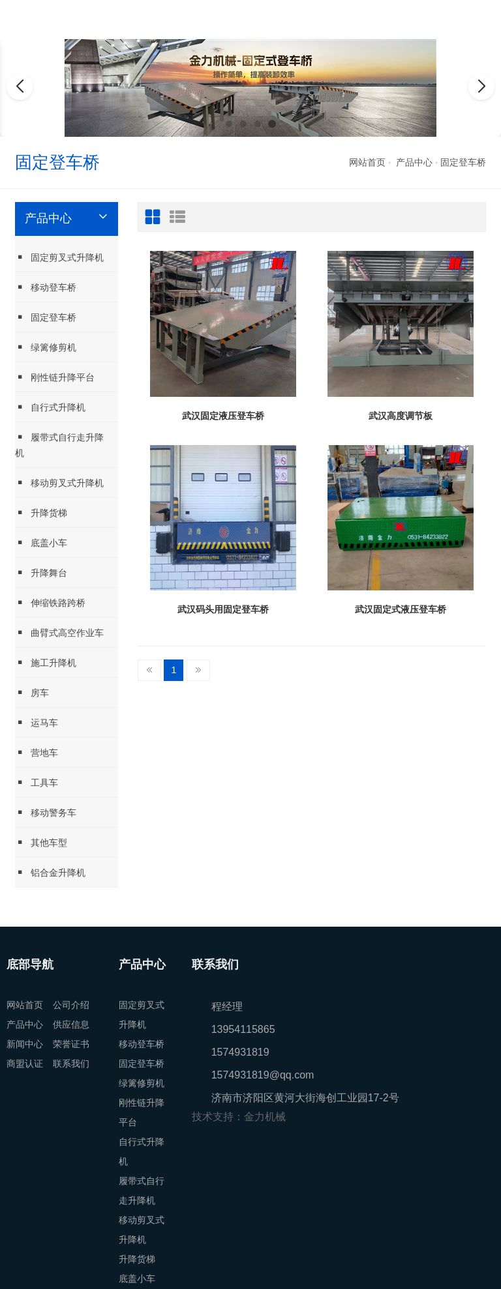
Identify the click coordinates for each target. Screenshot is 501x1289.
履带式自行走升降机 (59, 444)
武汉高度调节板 (401, 416)
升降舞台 (41, 572)
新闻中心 (25, 1044)
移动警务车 (45, 812)
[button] (229, 124)
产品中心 (414, 162)
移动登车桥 (45, 287)
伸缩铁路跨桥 (50, 602)
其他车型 (41, 842)
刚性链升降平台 (55, 377)
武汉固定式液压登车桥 (400, 609)
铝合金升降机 (50, 872)
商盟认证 (25, 1063)
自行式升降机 (50, 407)
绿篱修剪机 (45, 347)
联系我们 (71, 1063)
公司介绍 (71, 1005)
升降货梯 (41, 512)
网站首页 (367, 162)
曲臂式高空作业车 (59, 632)
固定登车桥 (463, 162)
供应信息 (71, 1024)
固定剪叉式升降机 (59, 257)
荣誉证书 (71, 1044)
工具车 (36, 782)
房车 (32, 692)
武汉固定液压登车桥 (223, 416)
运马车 (36, 722)
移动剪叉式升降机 (59, 482)
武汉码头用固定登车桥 (223, 609)
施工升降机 (45, 662)
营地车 (36, 752)
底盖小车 (41, 542)
